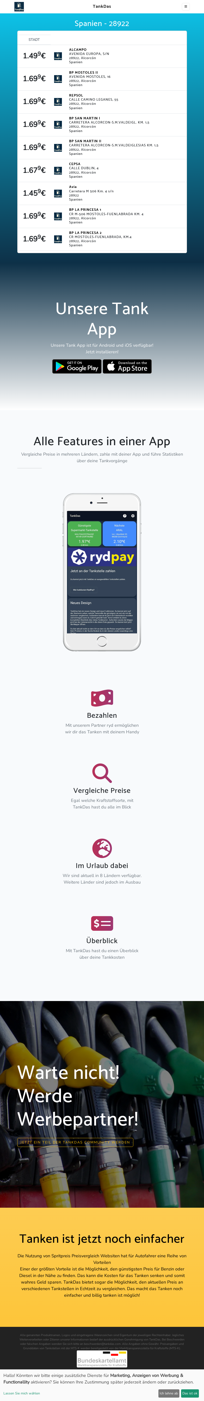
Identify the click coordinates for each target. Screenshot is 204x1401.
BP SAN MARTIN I (84, 118)
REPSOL (76, 95)
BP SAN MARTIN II (85, 141)
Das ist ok (189, 1393)
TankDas (100, 6)
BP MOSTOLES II (83, 73)
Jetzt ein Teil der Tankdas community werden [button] (75, 1142)
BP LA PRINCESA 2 (85, 233)
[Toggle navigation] (186, 6)
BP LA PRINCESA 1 (85, 210)
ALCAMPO (78, 50)
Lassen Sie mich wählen (21, 1393)
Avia (73, 187)
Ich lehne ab (169, 1393)
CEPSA (75, 164)
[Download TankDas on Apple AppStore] (127, 366)
